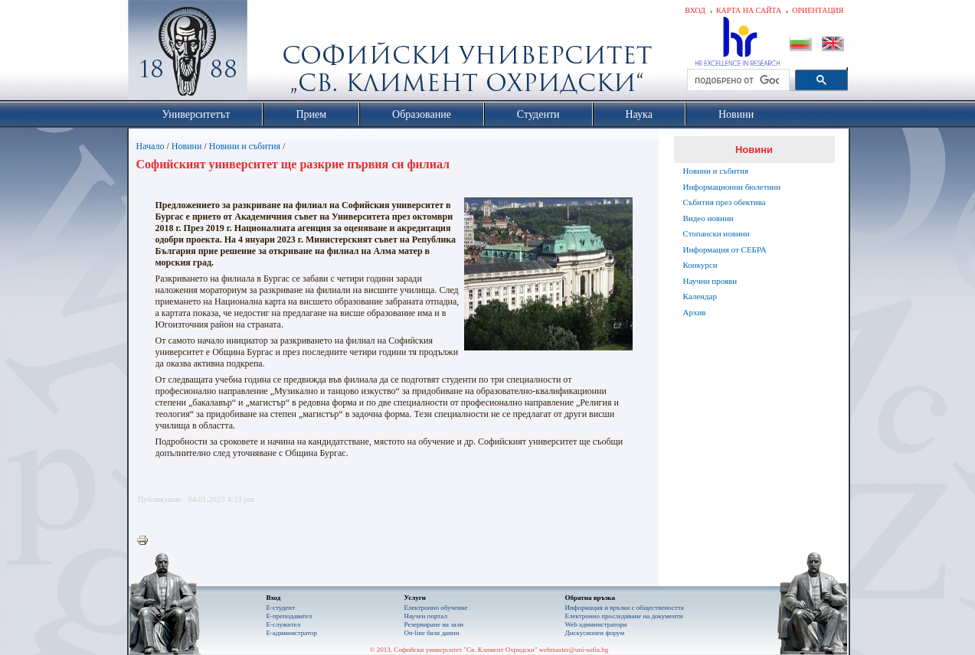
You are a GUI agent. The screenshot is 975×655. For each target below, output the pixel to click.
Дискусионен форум (595, 633)
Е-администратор (292, 633)
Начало (150, 146)
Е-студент (281, 607)
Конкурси (700, 264)
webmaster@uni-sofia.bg (574, 649)
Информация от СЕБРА (725, 249)
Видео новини (708, 218)
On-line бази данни (432, 633)
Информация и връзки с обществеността (624, 607)
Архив (694, 312)
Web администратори (596, 624)
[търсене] (737, 80)
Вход (695, 10)
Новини (187, 146)
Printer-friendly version (146, 541)
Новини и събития (244, 146)
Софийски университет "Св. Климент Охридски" (273, 53)
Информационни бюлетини (732, 186)
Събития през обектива (724, 202)
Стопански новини (716, 233)
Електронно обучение (436, 607)
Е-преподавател (289, 616)
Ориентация (817, 10)
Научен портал (425, 616)
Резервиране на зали (434, 624)
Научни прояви (710, 280)
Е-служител (284, 624)
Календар (700, 296)
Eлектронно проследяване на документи (624, 616)
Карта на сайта (748, 10)
